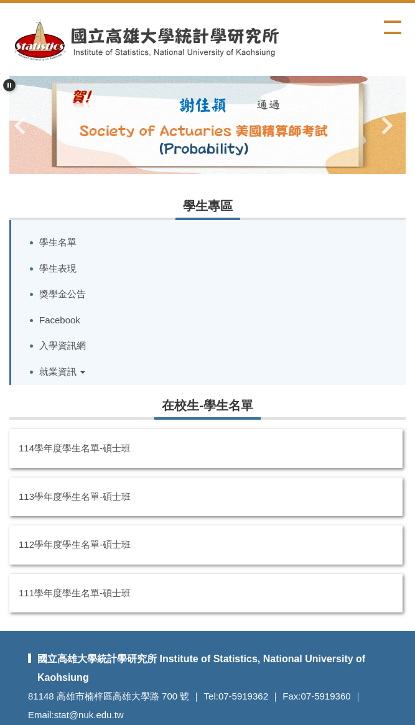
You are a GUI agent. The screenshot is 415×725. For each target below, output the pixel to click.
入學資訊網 (62, 345)
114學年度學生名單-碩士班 (75, 448)
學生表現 (58, 268)
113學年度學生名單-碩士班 (75, 496)
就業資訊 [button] (62, 371)
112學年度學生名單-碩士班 (75, 544)
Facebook (59, 320)
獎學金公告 (62, 294)
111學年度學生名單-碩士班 (75, 593)
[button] (9, 85)
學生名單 (58, 242)
